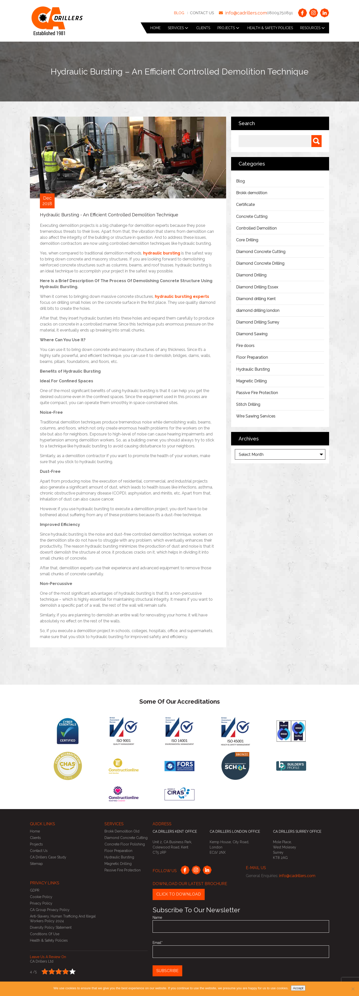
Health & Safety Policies (270, 28)
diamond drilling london (257, 310)
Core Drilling (247, 240)
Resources (310, 28)
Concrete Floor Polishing (124, 844)
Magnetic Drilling (251, 381)
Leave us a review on (48, 957)
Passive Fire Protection (257, 392)
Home (155, 28)
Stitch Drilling (248, 404)
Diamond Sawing (252, 334)
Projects (226, 28)
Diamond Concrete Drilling (260, 263)
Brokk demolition (251, 192)
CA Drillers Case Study (48, 857)
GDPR (34, 890)
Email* (241, 949)
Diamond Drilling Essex (257, 287)
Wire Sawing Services (255, 416)
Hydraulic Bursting (253, 369)
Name (241, 924)
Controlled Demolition (256, 228)
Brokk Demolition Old (121, 831)
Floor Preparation (252, 357)
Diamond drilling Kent (256, 298)
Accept (298, 988)
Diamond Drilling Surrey (257, 322)
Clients (203, 28)
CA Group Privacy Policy (50, 910)
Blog (179, 13)
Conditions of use (44, 934)
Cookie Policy (41, 897)
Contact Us (202, 13)
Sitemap (36, 864)
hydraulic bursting (161, 253)
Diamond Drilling (251, 275)
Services (176, 28)
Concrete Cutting (252, 216)
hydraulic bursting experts (182, 296)
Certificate (245, 204)
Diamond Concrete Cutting (260, 251)
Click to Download (178, 894)
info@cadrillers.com (246, 12)
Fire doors (245, 345)
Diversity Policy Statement (51, 927)
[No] (352, 988)
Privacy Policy (41, 903)
